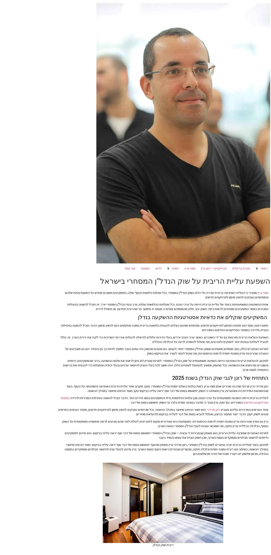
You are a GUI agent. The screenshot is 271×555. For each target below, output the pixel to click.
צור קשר (102, 268)
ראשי (236, 268)
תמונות (117, 268)
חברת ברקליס (214, 268)
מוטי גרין (162, 268)
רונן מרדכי (186, 409)
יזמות (148, 268)
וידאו (131, 268)
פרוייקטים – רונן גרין (186, 268)
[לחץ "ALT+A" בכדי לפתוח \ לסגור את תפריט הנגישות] (266, 5)
